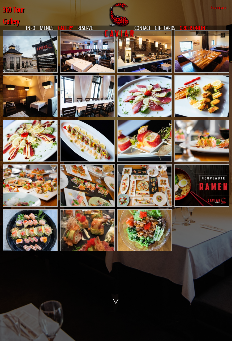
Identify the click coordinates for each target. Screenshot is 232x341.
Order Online (193, 28)
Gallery (65, 28)
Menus (46, 28)
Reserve (85, 28)
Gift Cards (165, 28)
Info (30, 28)
